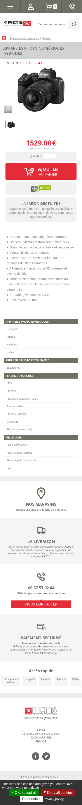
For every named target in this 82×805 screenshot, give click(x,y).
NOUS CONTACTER (41, 604)
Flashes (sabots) (16, 414)
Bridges (11, 336)
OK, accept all (24, 792)
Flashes (11, 391)
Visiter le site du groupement (41, 719)
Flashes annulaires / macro (22, 398)
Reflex (10, 352)
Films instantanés (17, 445)
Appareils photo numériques (24, 38)
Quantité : (36, 156)
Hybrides (12, 344)
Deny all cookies (58, 792)
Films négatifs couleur (19, 452)
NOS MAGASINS (41, 504)
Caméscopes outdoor (10, 681)
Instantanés (13, 367)
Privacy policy (54, 799)
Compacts (12, 329)
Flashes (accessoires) (19, 429)
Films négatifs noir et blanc (22, 460)
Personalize (31, 799)
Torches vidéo (15, 406)
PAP (9, 468)
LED (9, 383)
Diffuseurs (12, 421)
